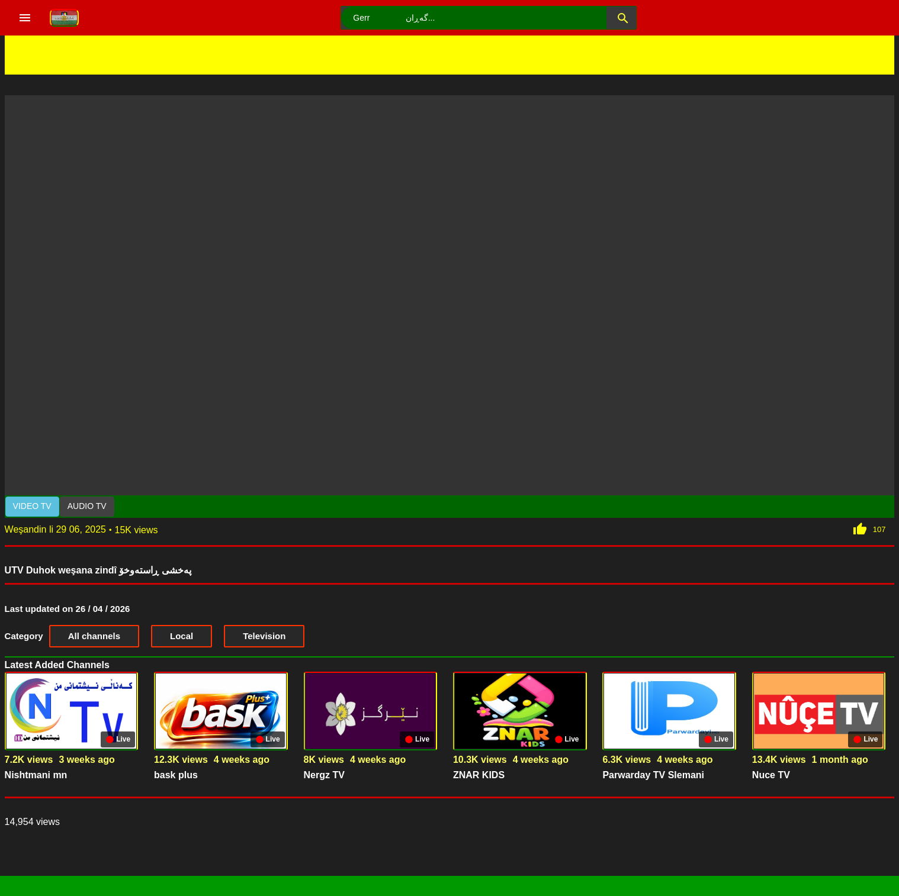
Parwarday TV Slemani (653, 775)
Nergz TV (324, 775)
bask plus (176, 775)
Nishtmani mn (36, 775)
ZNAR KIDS (479, 775)
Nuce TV (771, 775)
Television (264, 636)
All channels (94, 636)
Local (181, 636)
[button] (621, 18)
